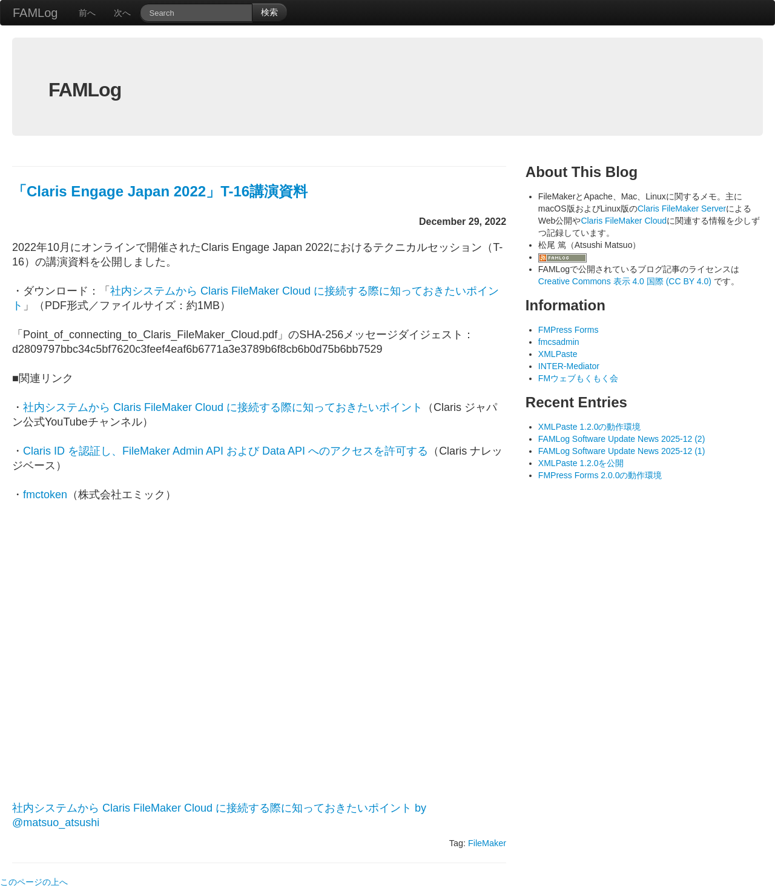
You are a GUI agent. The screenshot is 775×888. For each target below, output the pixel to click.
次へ (122, 13)
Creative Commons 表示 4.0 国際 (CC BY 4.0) (626, 281)
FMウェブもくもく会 (578, 378)
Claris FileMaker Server (682, 208)
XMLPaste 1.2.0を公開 (581, 463)
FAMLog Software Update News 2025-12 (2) (621, 439)
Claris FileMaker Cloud (624, 220)
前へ (87, 13)
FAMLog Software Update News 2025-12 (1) (621, 451)
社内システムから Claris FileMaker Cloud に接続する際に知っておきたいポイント (223, 407)
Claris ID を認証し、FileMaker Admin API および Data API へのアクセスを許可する (225, 451)
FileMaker (487, 843)
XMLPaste (558, 354)
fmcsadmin (558, 342)
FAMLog (35, 12)
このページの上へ (34, 882)
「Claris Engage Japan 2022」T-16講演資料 (160, 191)
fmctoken (45, 495)
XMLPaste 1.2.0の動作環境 (589, 427)
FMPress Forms (568, 330)
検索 (269, 12)
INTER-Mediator (568, 366)
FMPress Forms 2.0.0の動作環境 (600, 475)
